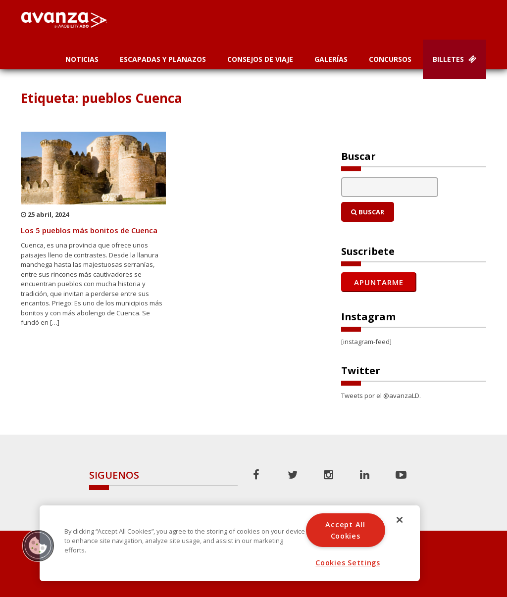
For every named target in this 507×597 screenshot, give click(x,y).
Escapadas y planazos (163, 59)
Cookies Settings (347, 562)
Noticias (82, 59)
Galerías (331, 59)
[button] (38, 545)
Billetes (454, 59)
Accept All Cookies (345, 530)
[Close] (400, 519)
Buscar (367, 211)
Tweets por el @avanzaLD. (381, 395)
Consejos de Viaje (260, 59)
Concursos (390, 59)
